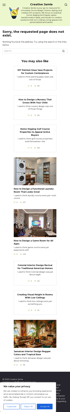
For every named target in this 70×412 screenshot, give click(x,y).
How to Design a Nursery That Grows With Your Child (35, 101)
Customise (11, 406)
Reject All (28, 406)
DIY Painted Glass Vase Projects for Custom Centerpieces (35, 71)
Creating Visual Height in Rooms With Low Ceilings (35, 296)
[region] (28, 397)
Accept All (44, 406)
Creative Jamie (41, 4)
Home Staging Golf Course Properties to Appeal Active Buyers (35, 132)
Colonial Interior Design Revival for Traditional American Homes (35, 266)
